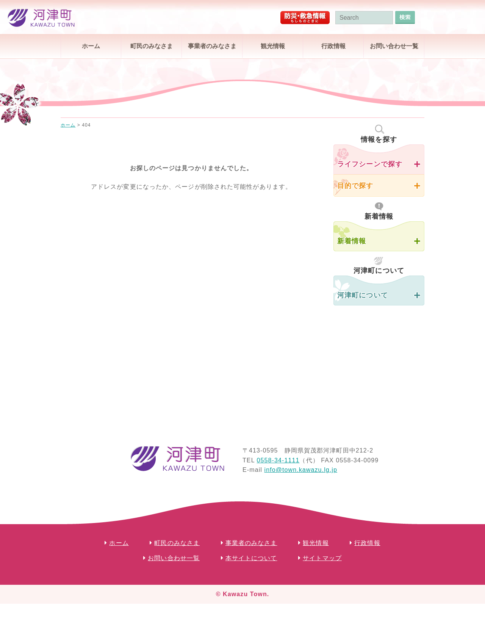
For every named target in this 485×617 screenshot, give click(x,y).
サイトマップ (322, 558)
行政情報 (333, 46)
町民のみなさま (151, 46)
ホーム (91, 46)
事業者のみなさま (212, 46)
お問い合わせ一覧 (394, 46)
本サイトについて (251, 558)
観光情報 (273, 46)
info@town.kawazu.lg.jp (300, 470)
